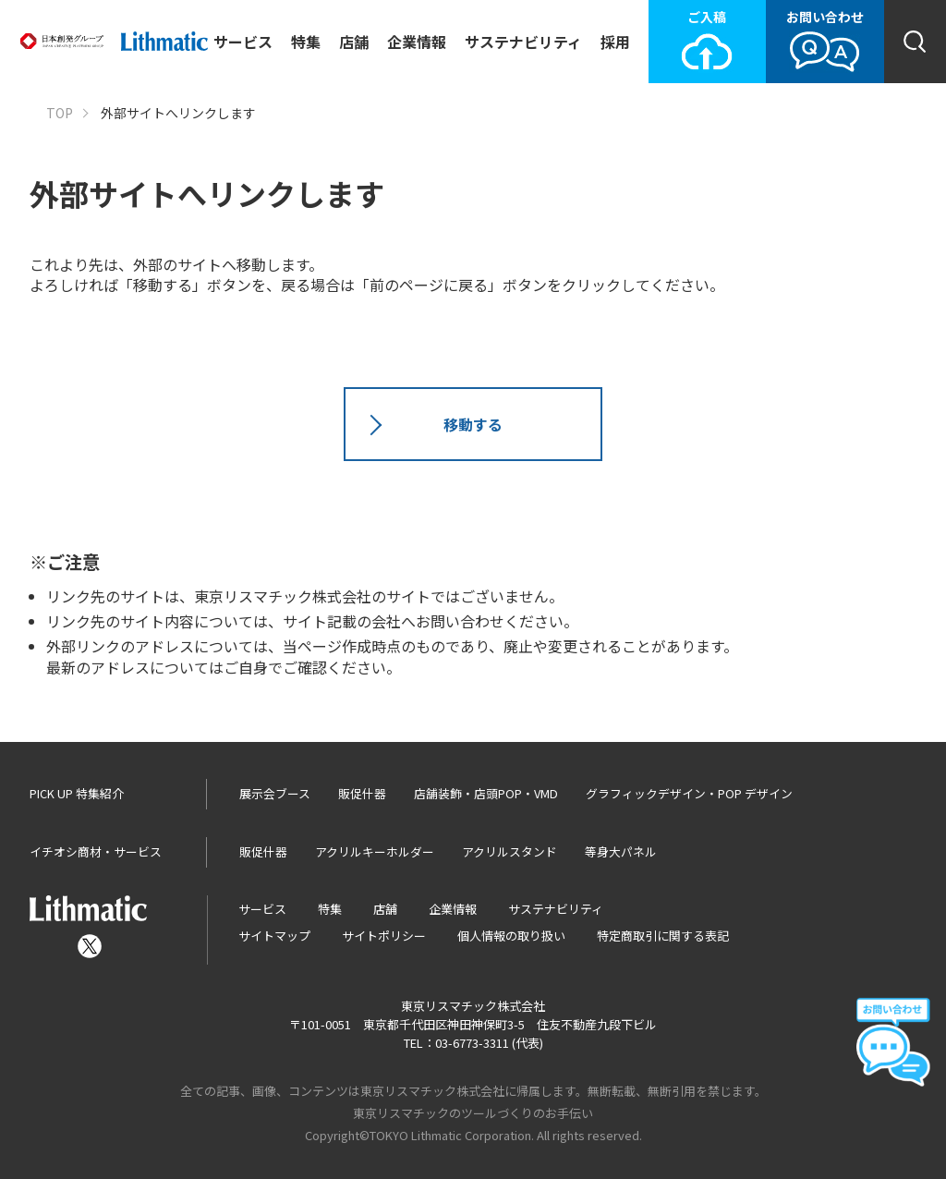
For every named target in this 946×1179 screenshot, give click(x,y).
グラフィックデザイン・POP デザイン (689, 793)
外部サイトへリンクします (178, 113)
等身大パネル (621, 851)
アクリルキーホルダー (374, 851)
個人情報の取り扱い (511, 935)
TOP (59, 113)
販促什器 (362, 793)
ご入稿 (707, 40)
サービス (243, 41)
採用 (615, 41)
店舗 (354, 41)
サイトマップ (274, 935)
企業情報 (416, 41)
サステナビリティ (523, 41)
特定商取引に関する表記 (663, 935)
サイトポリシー (384, 935)
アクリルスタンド (509, 851)
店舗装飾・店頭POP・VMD (486, 793)
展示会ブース (274, 793)
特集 (306, 41)
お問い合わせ (825, 40)
